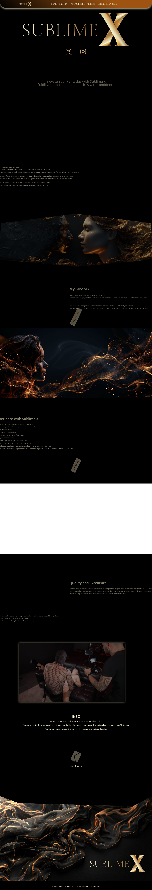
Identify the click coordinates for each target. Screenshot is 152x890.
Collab (91, 4)
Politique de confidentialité (89, 886)
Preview (63, 4)
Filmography (78, 4)
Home (54, 4)
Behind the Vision (107, 4)
